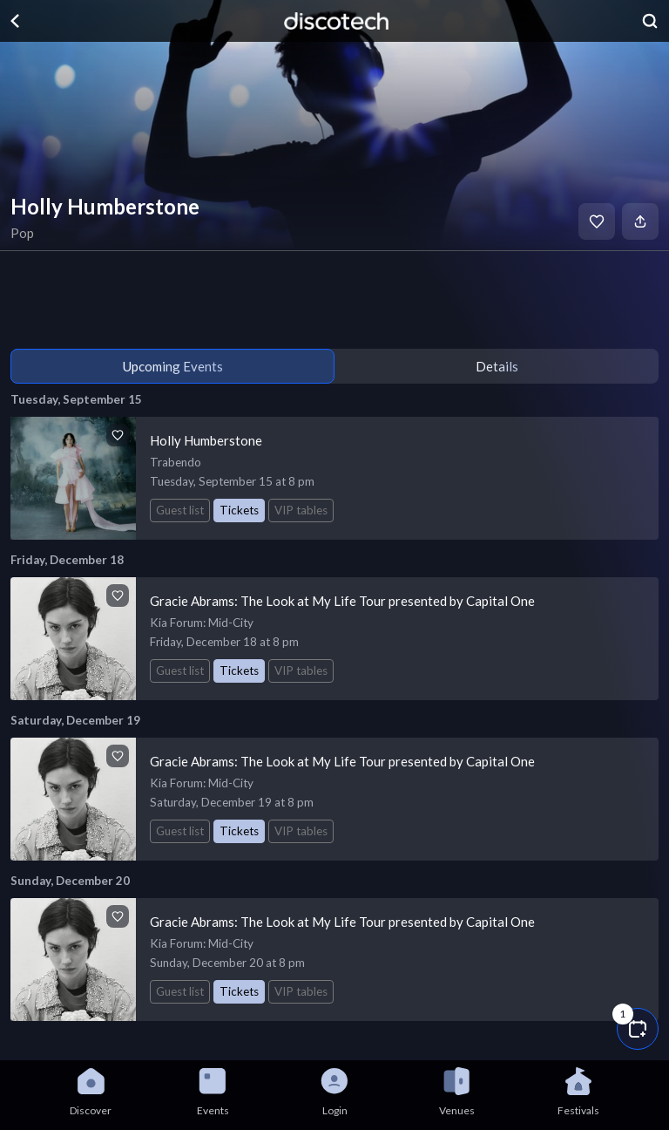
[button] (638, 1029)
